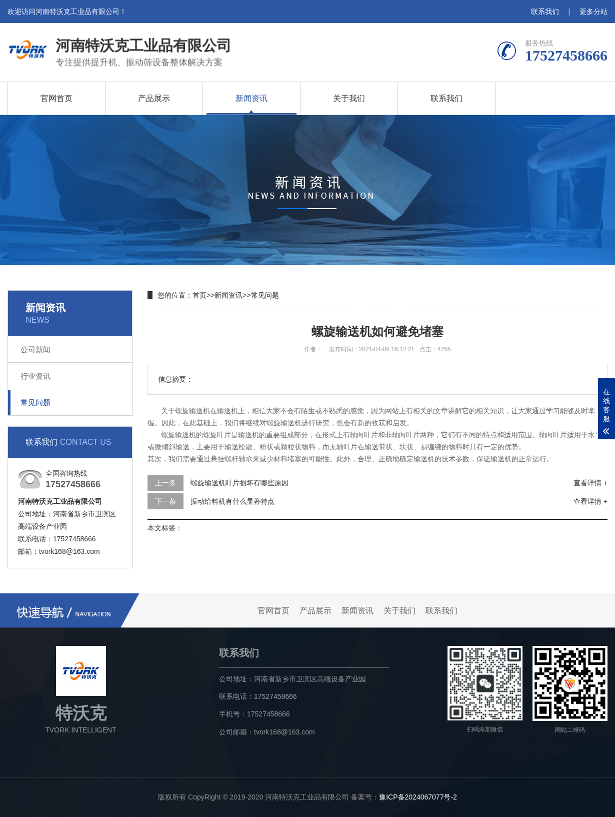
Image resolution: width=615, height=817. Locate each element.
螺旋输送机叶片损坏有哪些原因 (239, 483)
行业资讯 (35, 376)
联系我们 (545, 12)
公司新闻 (35, 349)
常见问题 (35, 402)
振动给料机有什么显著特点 (232, 501)
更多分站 (594, 12)
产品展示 (154, 98)
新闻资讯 (252, 98)
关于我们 (349, 98)
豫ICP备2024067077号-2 (418, 797)
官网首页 (56, 98)
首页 (199, 295)
